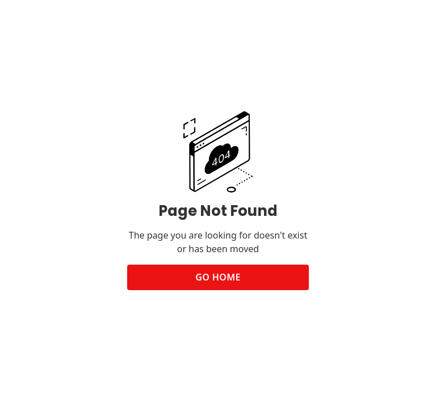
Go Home (218, 277)
